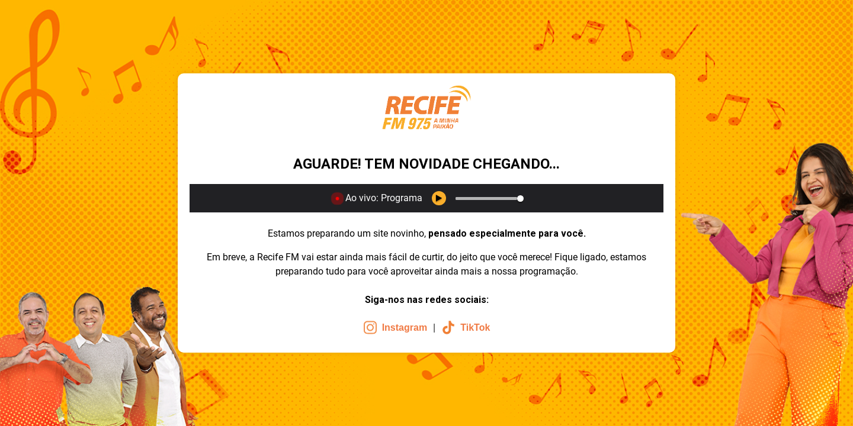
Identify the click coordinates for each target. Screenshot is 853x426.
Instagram (395, 327)
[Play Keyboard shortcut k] (439, 198)
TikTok (465, 327)
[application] (426, 198)
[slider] (486, 198)
